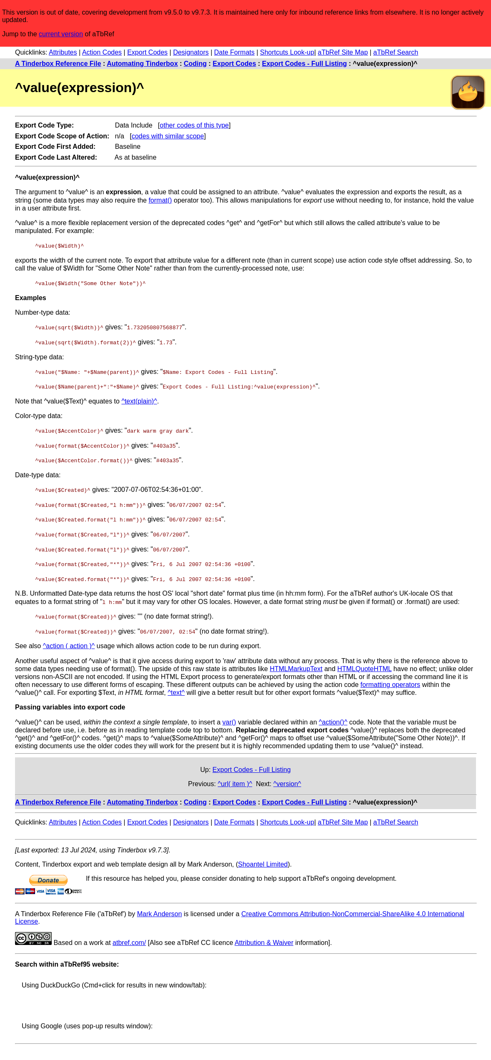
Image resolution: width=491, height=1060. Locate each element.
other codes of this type (194, 125)
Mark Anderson (159, 910)
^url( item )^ (235, 780)
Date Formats (234, 52)
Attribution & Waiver (263, 939)
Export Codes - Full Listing (304, 63)
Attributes (63, 52)
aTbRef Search (395, 52)
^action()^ (333, 718)
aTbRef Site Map (343, 52)
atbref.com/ (129, 939)
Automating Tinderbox (142, 63)
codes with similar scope (167, 136)
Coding (195, 63)
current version (61, 34)
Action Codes (102, 52)
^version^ (287, 780)
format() (160, 200)
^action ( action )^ (69, 643)
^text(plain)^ (139, 399)
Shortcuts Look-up (287, 52)
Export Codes (147, 52)
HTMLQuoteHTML (364, 665)
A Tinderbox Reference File (58, 63)
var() (229, 718)
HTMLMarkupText (296, 665)
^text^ (176, 689)
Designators (191, 52)
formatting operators (390, 681)
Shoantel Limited (263, 861)
